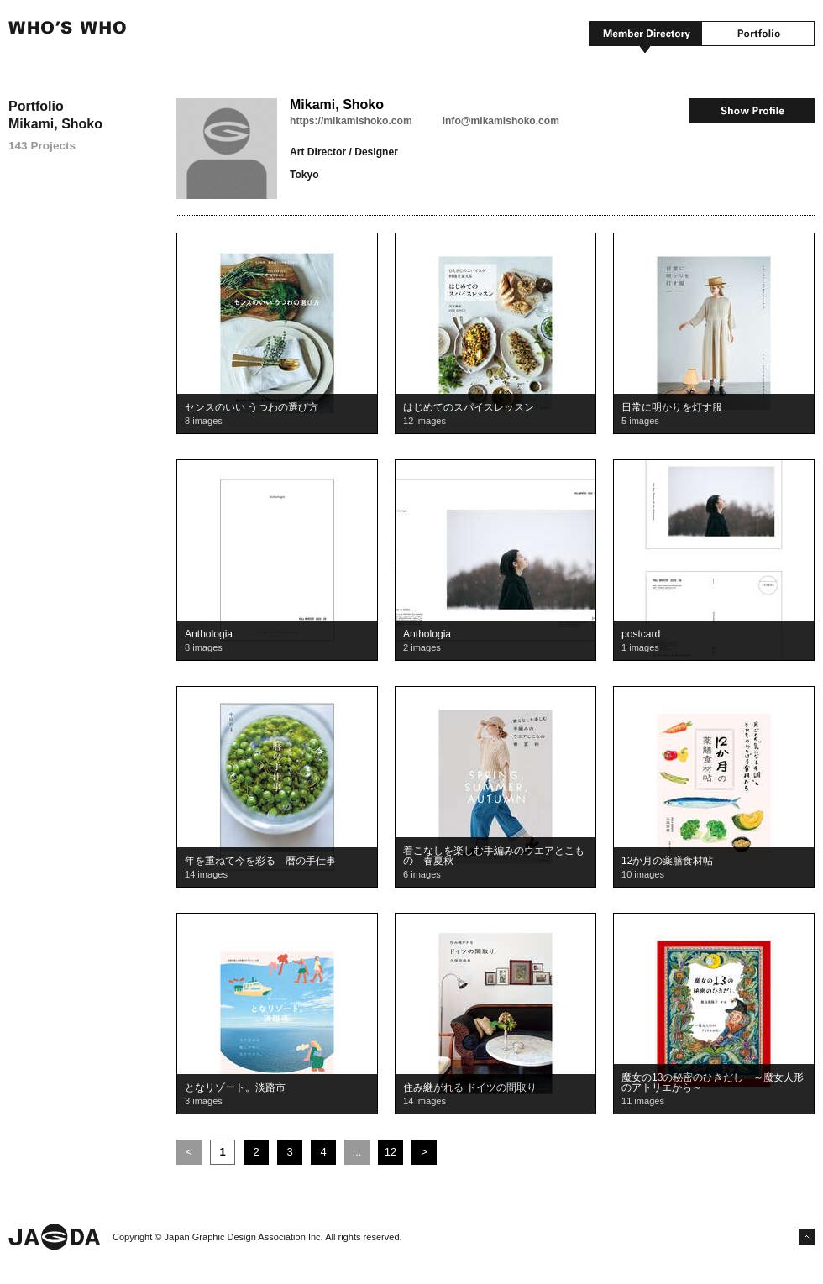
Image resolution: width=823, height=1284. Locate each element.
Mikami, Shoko (337, 104)
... (357, 1151)
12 (390, 1151)
